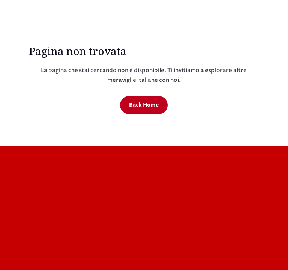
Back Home (144, 104)
